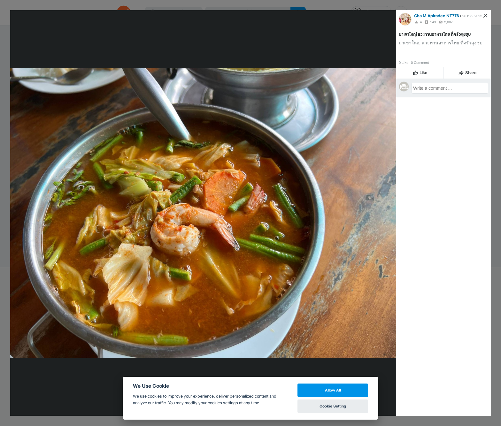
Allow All (333, 390)
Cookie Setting (333, 406)
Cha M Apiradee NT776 (436, 15)
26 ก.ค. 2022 (472, 16)
